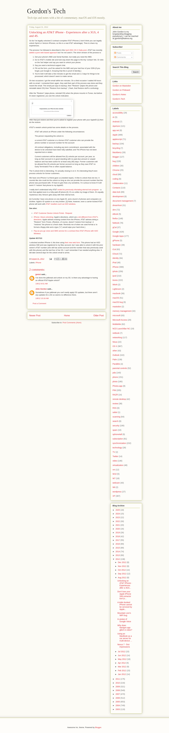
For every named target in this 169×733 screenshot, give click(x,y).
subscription (118, 439)
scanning (116, 417)
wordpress (117, 492)
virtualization (118, 465)
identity (116, 258)
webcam (116, 483)
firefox (115, 218)
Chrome (116, 170)
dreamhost (117, 205)
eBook (115, 214)
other (115, 351)
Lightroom (117, 289)
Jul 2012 (122, 651)
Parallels (116, 364)
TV (114, 452)
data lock (116, 192)
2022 (118, 521)
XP (114, 496)
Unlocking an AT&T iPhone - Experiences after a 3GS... (124, 584)
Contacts (116, 188)
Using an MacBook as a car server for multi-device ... (124, 637)
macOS (116, 298)
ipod (114, 276)
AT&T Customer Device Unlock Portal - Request (53, 213)
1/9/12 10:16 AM (42, 298)
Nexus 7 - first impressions (123, 645)
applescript (117, 139)
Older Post (98, 315)
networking (117, 337)
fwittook (116, 223)
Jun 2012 (122, 655)
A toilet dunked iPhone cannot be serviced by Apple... (124, 605)
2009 (118, 686)
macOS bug (118, 302)
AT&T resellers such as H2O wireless (60, 204)
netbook (116, 333)
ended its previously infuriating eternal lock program (78, 190)
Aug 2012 (122, 577)
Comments (120, 57)
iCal (114, 249)
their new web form (72, 242)
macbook (117, 293)
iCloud (115, 254)
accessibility (118, 113)
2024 (118, 514)
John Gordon (41, 289)
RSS (115, 408)
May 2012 (122, 659)
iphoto (115, 271)
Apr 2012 (122, 663)
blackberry (117, 152)
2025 (118, 510)
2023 (118, 517)
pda (114, 373)
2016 (118, 544)
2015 (118, 548)
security (116, 425)
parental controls (120, 368)
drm (114, 210)
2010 (118, 683)
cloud (115, 174)
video (115, 461)
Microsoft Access (120, 320)
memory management (122, 311)
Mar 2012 (122, 667)
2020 (118, 529)
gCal (115, 227)
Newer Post (35, 315)
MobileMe (117, 324)
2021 (118, 525)
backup (116, 144)
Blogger (98, 727)
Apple (115, 135)
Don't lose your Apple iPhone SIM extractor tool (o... (124, 595)
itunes (115, 280)
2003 (118, 709)
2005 (118, 702)
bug (114, 161)
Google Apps (118, 236)
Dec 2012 (122, 562)
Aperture (116, 126)
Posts (117, 53)
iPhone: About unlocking (43, 217)
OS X (115, 346)
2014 (118, 551)
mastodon (117, 306)
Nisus (115, 342)
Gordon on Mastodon (122, 86)
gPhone (116, 240)
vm (114, 470)
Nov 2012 (122, 566)
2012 (118, 559)
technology (117, 448)
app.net (116, 130)
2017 (118, 540)
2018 (118, 536)
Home (67, 315)
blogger (116, 157)
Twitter (115, 456)
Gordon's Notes (119, 94)
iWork (115, 284)
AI (113, 117)
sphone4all (117, 434)
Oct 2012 (122, 570)
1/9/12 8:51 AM (42, 284)
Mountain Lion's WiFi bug (124, 614)
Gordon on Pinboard (121, 90)
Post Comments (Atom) (72, 323)
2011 (118, 679)
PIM (114, 390)
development (118, 196)
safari (115, 412)
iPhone (38, 263)
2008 (118, 690)
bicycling (116, 148)
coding (115, 179)
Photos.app (117, 386)
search (115, 421)
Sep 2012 (122, 574)
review (115, 403)
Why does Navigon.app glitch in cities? (124, 627)
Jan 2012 (122, 674)
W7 (114, 478)
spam (115, 430)
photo (115, 381)
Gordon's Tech (46, 11)
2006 (118, 698)
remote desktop (119, 399)
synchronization (119, 443)
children (116, 166)
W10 (115, 474)
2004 (118, 705)
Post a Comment (39, 303)
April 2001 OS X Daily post (76, 50)
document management (123, 201)
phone (115, 377)
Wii (114, 487)
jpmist (38, 274)
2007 (118, 694)
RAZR (115, 395)
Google (116, 232)
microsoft (117, 315)
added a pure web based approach (43, 53)
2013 (118, 555)
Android (116, 122)
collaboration (118, 183)
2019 (118, 532)
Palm (115, 359)
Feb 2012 (122, 670)
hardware (117, 245)
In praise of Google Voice (124, 620)
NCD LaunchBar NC (121, 329)
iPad (115, 262)
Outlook (116, 355)
